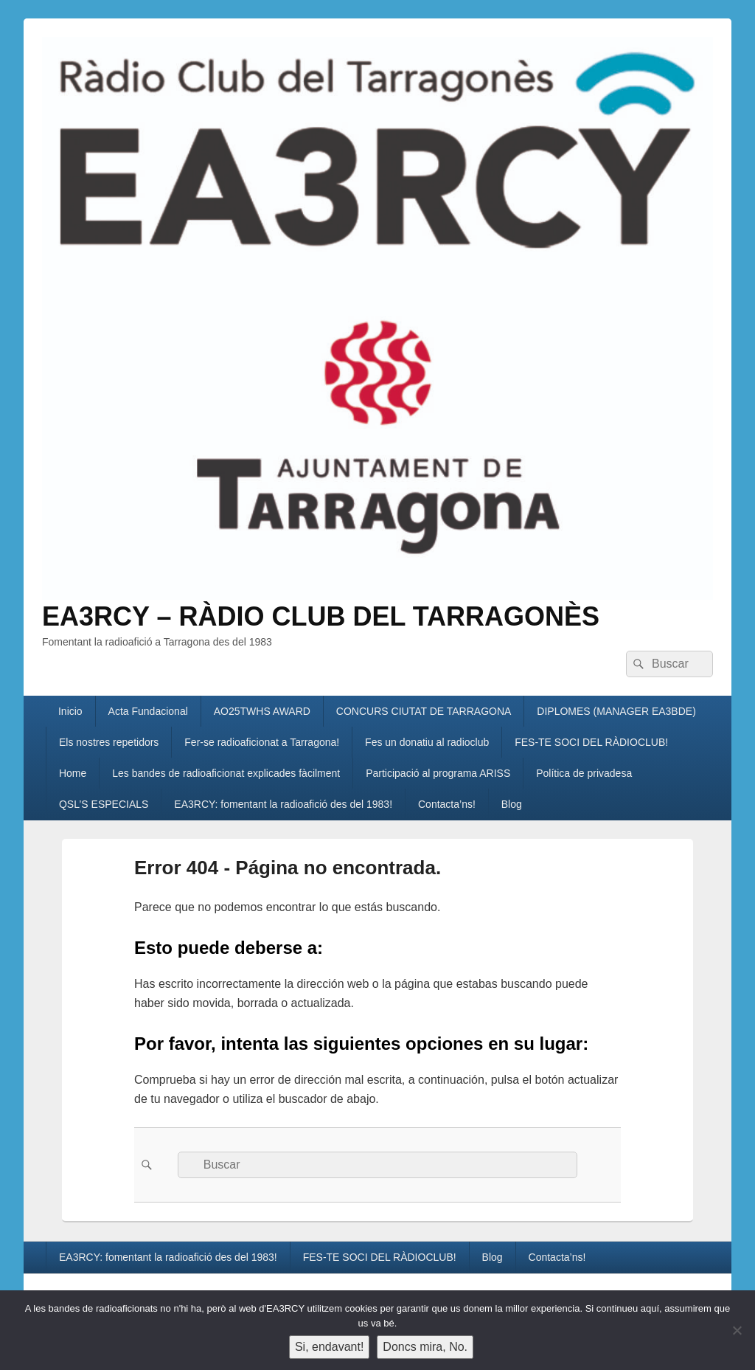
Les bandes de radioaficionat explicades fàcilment (226, 773)
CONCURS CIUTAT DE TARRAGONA (424, 711)
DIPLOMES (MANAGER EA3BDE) (616, 711)
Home (72, 773)
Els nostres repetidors (109, 742)
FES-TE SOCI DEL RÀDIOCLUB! (591, 742)
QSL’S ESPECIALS (103, 804)
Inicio (70, 711)
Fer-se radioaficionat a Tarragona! (261, 742)
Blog (511, 804)
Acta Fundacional (148, 711)
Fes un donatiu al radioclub (427, 742)
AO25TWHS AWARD (262, 711)
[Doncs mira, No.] (736, 1330)
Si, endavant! (329, 1346)
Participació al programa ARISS (438, 773)
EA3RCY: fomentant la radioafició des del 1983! (283, 804)
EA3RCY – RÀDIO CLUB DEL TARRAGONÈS (320, 616)
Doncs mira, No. (425, 1346)
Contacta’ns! (447, 804)
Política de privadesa (584, 773)
